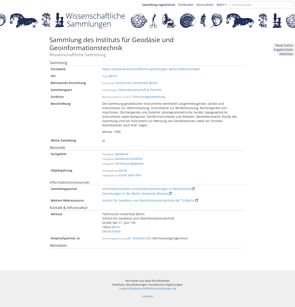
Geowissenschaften (129, 159)
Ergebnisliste (283, 50)
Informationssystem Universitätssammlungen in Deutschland (148, 189)
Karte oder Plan (130, 175)
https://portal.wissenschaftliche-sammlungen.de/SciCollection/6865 (151, 69)
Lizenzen (147, 296)
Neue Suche (284, 45)
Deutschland (111, 231)
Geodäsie (121, 154)
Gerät (123, 170)
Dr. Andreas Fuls (140, 238)
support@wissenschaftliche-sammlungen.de (147, 288)
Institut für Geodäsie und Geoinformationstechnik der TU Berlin (150, 200)
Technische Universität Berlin (136, 83)
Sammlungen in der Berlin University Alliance (137, 193)
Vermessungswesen (129, 163)
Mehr (222, 5)
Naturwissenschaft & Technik (140, 90)
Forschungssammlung (149, 97)
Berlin (113, 76)
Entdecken (185, 5)
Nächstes (286, 54)
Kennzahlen (205, 5)
